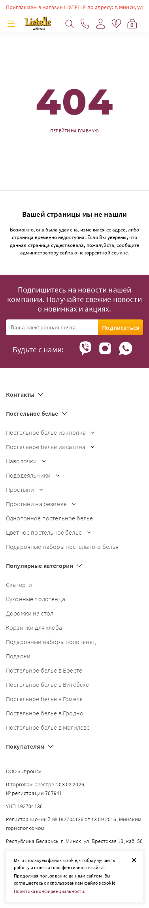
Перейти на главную (74, 130)
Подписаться (120, 327)
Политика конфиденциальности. (49, 891)
